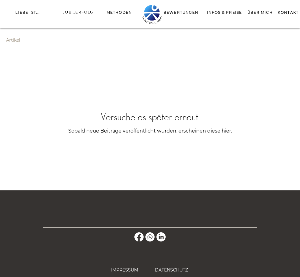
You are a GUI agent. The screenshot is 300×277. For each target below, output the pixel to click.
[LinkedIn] (161, 236)
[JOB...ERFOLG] (78, 12)
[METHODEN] (119, 12)
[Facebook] (139, 236)
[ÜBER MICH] (260, 12)
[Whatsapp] (150, 236)
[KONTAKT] (288, 12)
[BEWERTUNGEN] (181, 12)
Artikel (13, 40)
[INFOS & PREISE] (224, 12)
